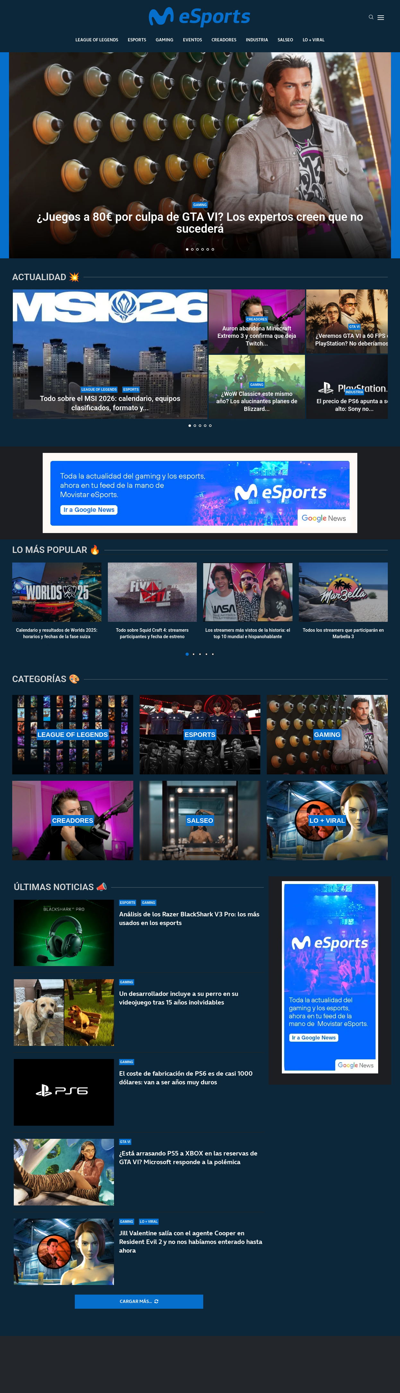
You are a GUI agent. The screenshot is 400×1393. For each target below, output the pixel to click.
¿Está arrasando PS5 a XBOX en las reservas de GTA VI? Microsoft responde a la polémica (188, 1162)
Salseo (285, 40)
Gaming (164, 40)
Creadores (224, 40)
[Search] (371, 18)
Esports (137, 40)
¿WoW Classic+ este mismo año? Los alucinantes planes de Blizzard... (256, 401)
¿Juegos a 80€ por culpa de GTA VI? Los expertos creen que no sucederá (200, 223)
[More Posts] (139, 1302)
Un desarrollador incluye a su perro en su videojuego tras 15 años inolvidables (178, 998)
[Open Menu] (381, 17)
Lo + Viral (314, 40)
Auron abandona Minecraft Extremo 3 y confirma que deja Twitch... (257, 336)
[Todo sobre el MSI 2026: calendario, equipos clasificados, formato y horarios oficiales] (110, 354)
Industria (257, 40)
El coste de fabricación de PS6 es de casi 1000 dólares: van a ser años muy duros (186, 1078)
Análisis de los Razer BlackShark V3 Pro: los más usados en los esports (189, 918)
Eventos (192, 40)
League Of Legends (96, 40)
